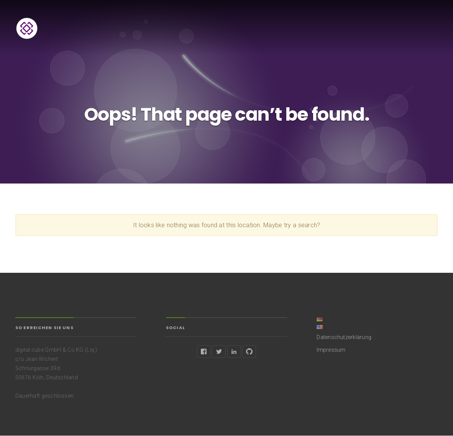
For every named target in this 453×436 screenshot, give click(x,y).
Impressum (331, 350)
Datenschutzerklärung (344, 337)
